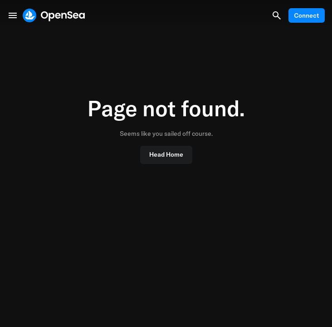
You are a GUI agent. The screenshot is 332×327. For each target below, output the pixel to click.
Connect (306, 15)
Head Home (166, 154)
